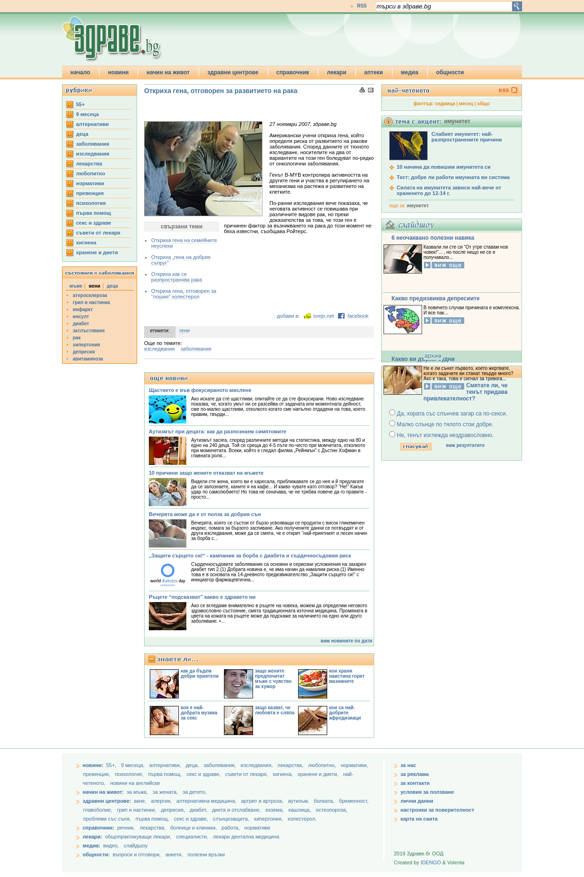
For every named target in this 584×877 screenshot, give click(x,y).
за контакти (415, 783)
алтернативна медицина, (207, 801)
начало (80, 72)
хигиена (86, 242)
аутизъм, (299, 801)
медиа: (91, 845)
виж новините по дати (346, 640)
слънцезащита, (231, 819)
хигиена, (283, 774)
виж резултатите (465, 445)
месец (466, 103)
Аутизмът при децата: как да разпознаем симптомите (217, 431)
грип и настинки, (137, 810)
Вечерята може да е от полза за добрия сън (205, 514)
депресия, (173, 810)
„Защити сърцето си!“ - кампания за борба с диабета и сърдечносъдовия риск (250, 555)
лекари (336, 72)
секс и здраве (93, 223)
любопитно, (323, 765)
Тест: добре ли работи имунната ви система (453, 177)
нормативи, (354, 765)
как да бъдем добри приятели (200, 673)
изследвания (92, 154)
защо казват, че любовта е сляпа (274, 710)
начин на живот (168, 72)
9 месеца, (133, 765)
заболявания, (221, 765)
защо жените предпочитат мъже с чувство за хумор (273, 678)
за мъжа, (137, 792)
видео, (111, 845)
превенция (90, 193)
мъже (75, 286)
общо (483, 103)
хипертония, (269, 819)
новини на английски (135, 783)
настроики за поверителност (437, 810)
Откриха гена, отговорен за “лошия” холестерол (183, 293)
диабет (81, 323)
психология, (130, 774)
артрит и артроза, (262, 801)
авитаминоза (88, 358)
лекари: (92, 836)
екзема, (275, 810)
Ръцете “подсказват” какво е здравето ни (202, 597)
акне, (140, 801)
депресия (84, 351)
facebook (358, 316)
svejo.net (323, 316)
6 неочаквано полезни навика (433, 238)
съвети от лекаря (98, 232)
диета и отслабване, (237, 810)
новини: (93, 765)
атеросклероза (90, 295)
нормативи (90, 183)
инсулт (81, 316)
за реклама (414, 774)
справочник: (99, 827)
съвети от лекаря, (247, 774)
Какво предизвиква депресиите (436, 298)
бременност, (354, 801)
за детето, (195, 792)
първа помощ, (165, 774)
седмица (445, 103)
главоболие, (98, 810)
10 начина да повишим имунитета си (444, 167)
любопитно (90, 173)
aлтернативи (92, 124)
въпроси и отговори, (137, 854)
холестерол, (302, 819)
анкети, (174, 854)
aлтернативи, (166, 765)
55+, (112, 765)
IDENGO (431, 862)
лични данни (416, 801)
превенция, (97, 774)
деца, (193, 765)
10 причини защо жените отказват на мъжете (206, 473)
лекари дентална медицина (246, 836)
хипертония (86, 344)
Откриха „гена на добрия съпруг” (180, 260)
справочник (293, 72)
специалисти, (192, 836)
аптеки (373, 72)
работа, (231, 827)
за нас (408, 765)
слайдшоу (136, 845)
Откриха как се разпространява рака (176, 276)
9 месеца (87, 114)
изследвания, (257, 765)
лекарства (89, 163)
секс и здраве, (204, 774)
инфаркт (83, 309)
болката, (325, 801)
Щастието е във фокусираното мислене (200, 390)
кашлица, (300, 810)
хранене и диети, (319, 774)
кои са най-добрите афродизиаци (345, 712)
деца (82, 134)
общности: (96, 854)
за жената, (165, 792)
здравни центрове (233, 72)
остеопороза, (331, 810)
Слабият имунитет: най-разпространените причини (466, 136)
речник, (126, 827)
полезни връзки (206, 854)
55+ (80, 104)
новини (118, 72)
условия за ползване (427, 792)
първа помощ (93, 213)
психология (91, 203)
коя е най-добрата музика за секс (199, 712)
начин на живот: (103, 792)
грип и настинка (91, 302)
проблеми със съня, (107, 819)
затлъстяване (89, 330)
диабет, (199, 810)
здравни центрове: (107, 801)
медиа (409, 72)
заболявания (92, 144)
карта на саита (419, 819)
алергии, (162, 801)
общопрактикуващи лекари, (138, 836)
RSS (362, 5)
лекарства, (291, 765)
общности (450, 72)
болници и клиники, (193, 827)
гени (184, 330)
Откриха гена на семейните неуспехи (184, 243)
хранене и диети (97, 252)
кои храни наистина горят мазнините (347, 676)
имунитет (418, 205)
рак (77, 337)
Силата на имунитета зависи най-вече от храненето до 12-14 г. (449, 190)
